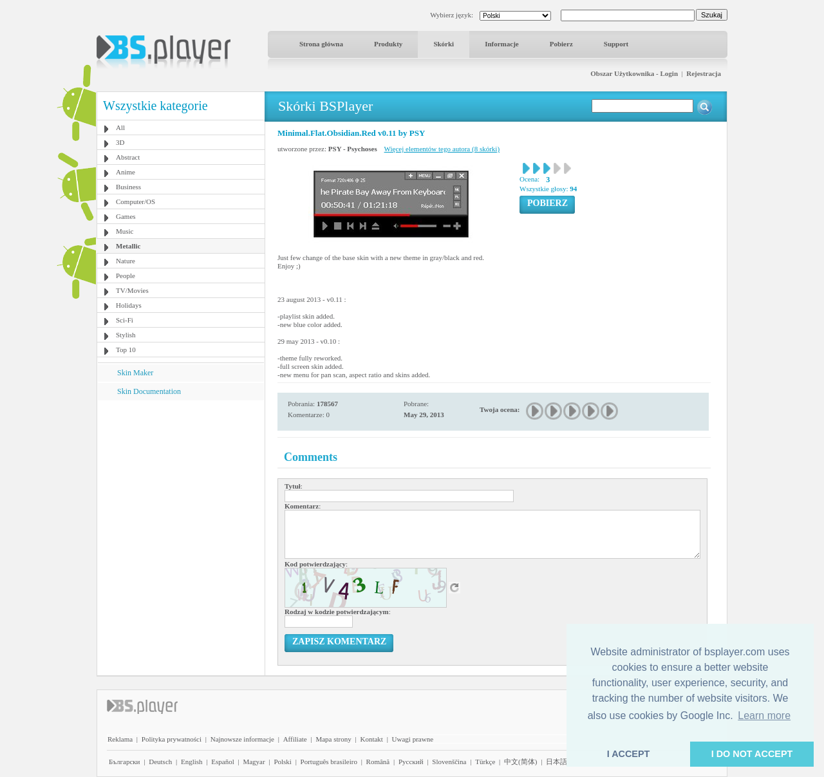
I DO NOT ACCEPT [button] (752, 754)
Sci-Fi (124, 320)
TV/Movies (132, 290)
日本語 (556, 761)
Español (222, 761)
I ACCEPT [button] (628, 754)
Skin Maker (135, 372)
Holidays (129, 305)
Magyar (254, 761)
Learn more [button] (764, 715)
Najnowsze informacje (242, 739)
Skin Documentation (149, 391)
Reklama (120, 739)
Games (126, 216)
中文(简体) (520, 761)
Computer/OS (135, 201)
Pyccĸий (411, 761)
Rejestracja (703, 73)
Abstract (128, 157)
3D (120, 142)
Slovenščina (449, 761)
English (192, 761)
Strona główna (321, 44)
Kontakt (371, 739)
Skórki (443, 44)
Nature (125, 261)
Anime (125, 172)
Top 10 (126, 349)
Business (128, 187)
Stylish (126, 335)
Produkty (388, 44)
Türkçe (485, 761)
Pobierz (561, 44)
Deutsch (160, 761)
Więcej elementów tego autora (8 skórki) (442, 149)
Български (124, 761)
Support (616, 44)
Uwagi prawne (412, 739)
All (120, 127)
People (125, 275)
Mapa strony (333, 739)
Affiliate (295, 739)
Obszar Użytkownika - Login (634, 73)
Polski (283, 761)
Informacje (502, 44)
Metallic (128, 246)
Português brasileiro (329, 761)
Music (125, 231)
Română (378, 761)
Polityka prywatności (171, 739)
